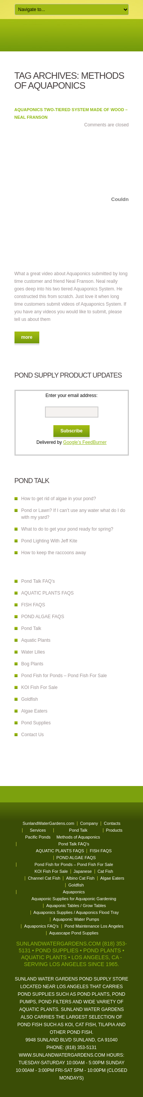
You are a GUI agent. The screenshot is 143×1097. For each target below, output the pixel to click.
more (26, 337)
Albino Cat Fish (80, 878)
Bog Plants (32, 663)
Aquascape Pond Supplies (73, 933)
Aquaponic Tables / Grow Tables (76, 905)
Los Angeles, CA (95, 957)
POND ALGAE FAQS (42, 616)
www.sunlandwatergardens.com (62, 1055)
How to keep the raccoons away (53, 552)
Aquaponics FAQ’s (41, 926)
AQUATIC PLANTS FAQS (47, 593)
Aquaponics (74, 892)
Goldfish (29, 699)
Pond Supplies (36, 722)
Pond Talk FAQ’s (38, 581)
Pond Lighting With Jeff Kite (49, 541)
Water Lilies (33, 652)
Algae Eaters (34, 711)
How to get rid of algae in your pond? (58, 498)
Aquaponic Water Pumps (76, 919)
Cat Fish (105, 871)
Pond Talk (31, 628)
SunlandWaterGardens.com (48, 823)
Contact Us (32, 734)
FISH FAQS (33, 604)
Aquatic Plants (36, 640)
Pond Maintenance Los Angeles (94, 926)
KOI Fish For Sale (39, 687)
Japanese (83, 871)
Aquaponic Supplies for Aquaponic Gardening (74, 898)
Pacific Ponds (38, 837)
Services (38, 830)
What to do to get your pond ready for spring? (67, 529)
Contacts (112, 823)
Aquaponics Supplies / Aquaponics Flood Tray (76, 912)
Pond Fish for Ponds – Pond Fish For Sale (64, 675)
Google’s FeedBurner (85, 442)
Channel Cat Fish (44, 878)
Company (89, 823)
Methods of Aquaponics (78, 837)
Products (114, 830)
